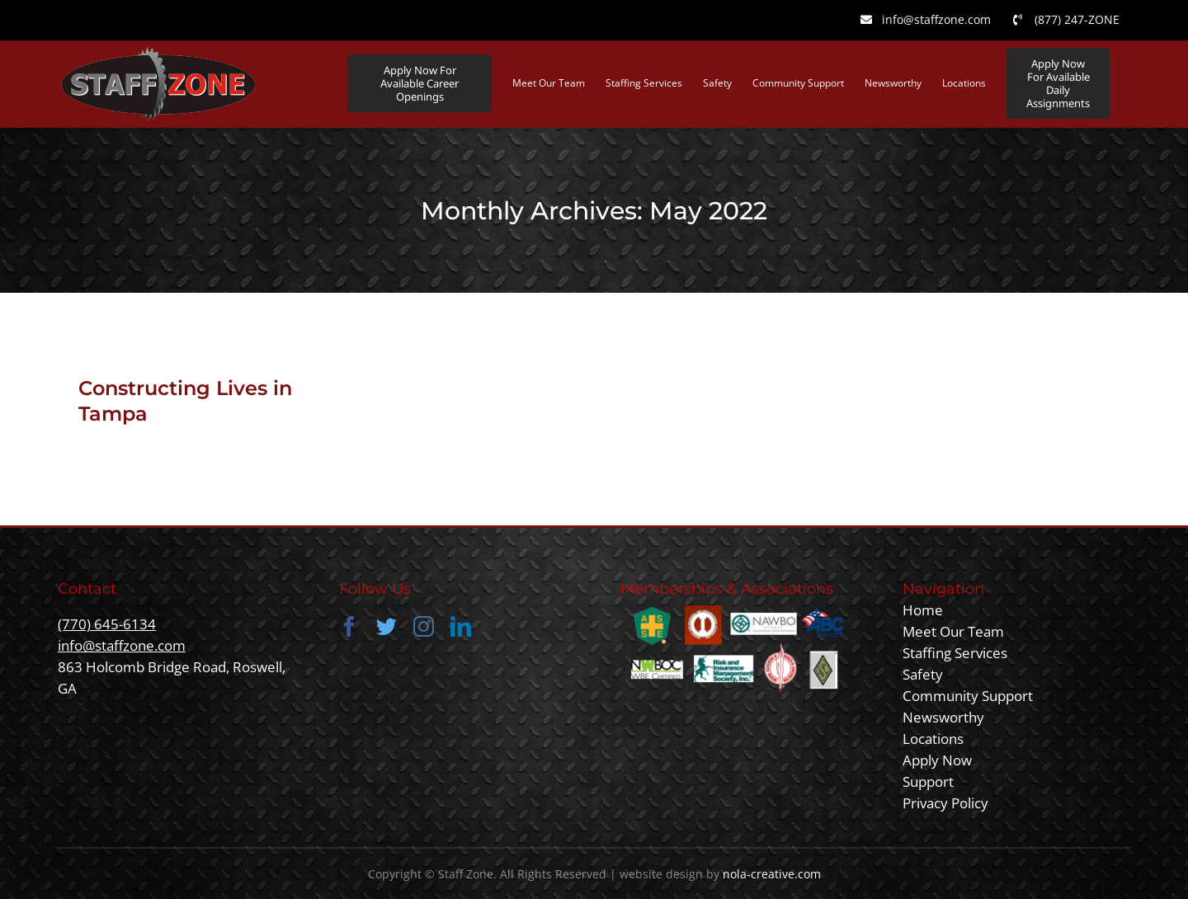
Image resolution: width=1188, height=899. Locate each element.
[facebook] (349, 626)
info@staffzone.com (122, 645)
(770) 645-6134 (107, 623)
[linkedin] (460, 626)
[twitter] (386, 626)
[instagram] (423, 626)
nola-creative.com (772, 874)
